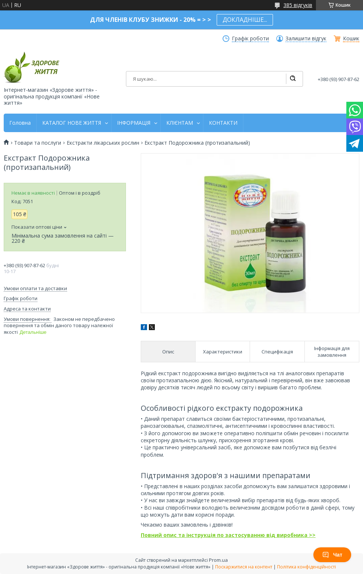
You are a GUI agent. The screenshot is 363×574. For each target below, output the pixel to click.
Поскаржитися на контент (243, 567)
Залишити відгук (306, 38)
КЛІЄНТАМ (179, 123)
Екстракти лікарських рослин (103, 143)
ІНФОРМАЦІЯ (133, 123)
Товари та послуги (37, 143)
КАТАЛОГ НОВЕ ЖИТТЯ (71, 123)
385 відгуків (297, 5)
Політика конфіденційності (306, 567)
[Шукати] (292, 79)
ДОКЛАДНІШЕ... (245, 20)
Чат (332, 554)
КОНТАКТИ (223, 123)
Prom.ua (218, 560)
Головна (20, 123)
